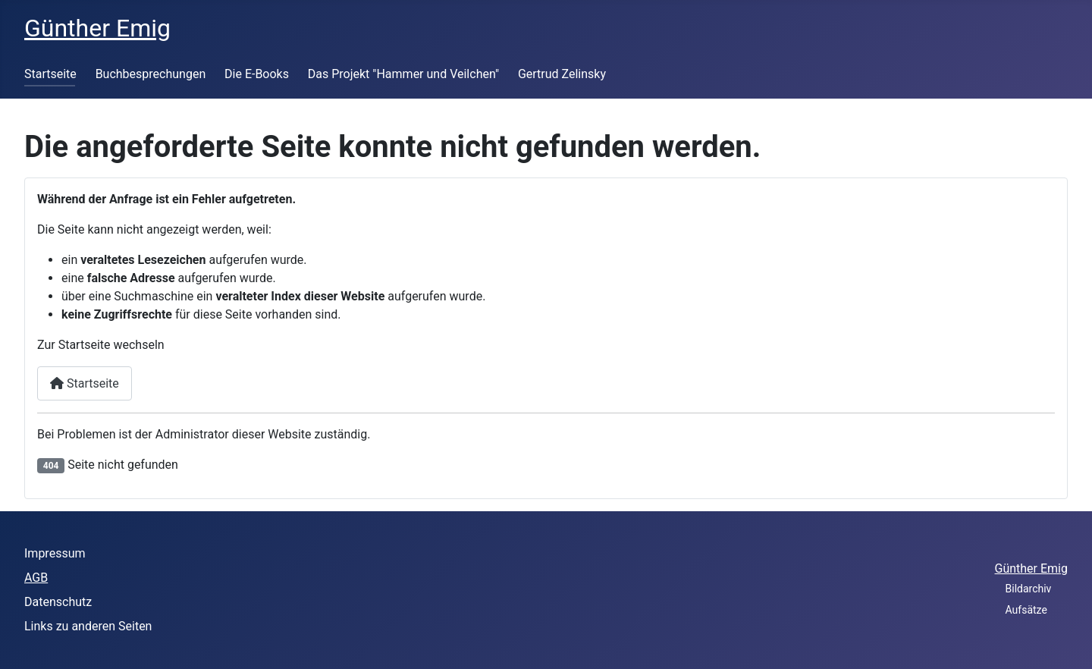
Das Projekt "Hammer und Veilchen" (403, 74)
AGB (36, 577)
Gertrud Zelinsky (562, 74)
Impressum (55, 553)
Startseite (50, 74)
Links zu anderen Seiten (88, 626)
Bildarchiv (1029, 589)
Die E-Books (256, 74)
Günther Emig (1031, 568)
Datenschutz (58, 602)
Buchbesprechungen (151, 74)
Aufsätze (1026, 610)
